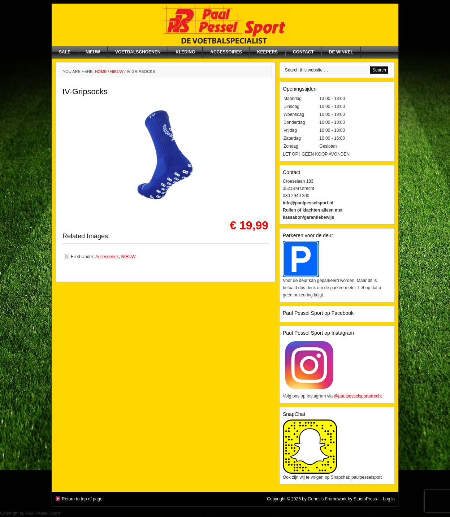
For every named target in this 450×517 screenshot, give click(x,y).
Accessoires (226, 52)
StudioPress (365, 498)
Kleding (185, 52)
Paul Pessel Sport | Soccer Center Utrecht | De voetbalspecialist (225, 25)
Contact (303, 52)
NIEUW (93, 52)
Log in (389, 498)
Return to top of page (82, 498)
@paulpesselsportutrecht (358, 396)
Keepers (267, 52)
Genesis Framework (327, 498)
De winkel (341, 52)
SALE (64, 52)
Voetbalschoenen (137, 52)
